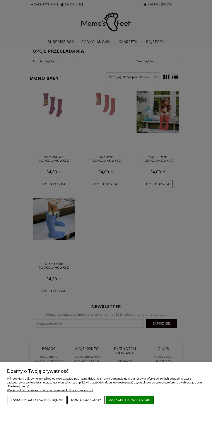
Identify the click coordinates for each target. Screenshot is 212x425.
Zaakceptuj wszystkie (129, 400)
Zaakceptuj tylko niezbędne (37, 400)
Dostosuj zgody (86, 400)
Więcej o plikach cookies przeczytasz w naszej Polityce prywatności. (50, 390)
